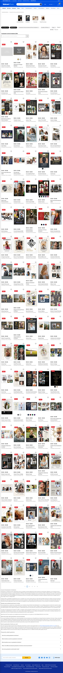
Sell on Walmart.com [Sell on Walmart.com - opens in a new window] (36, 665)
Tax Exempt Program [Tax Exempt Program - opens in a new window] (21, 666)
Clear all (58, 27)
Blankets (47, 8)
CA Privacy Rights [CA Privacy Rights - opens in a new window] (54, 666)
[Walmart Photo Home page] (8, 4)
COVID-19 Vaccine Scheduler (50, 665)
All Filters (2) (5, 27)
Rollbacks (4, 8)
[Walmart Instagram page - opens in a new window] (49, 657)
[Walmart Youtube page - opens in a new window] (47, 657)
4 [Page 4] (34, 586)
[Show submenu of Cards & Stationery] (32, 8)
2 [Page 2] (29, 586)
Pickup (18, 8)
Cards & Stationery (29, 8)
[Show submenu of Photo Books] (55, 8)
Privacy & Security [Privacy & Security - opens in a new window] (45, 666)
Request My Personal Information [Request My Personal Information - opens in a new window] (45, 668)
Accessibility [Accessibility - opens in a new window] (14, 666)
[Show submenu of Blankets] (49, 8)
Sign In (59, 0)
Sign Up (26, 657)
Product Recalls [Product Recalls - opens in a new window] (7, 666)
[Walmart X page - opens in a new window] (42, 657)
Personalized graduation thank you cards (48, 625)
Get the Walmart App (30, 666)
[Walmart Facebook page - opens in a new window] (39, 657)
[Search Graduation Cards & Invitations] (13, 36)
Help (45, 4)
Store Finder (15, 0)
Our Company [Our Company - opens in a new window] (28, 665)
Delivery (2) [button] (13, 27)
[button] (7, 42)
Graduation (14, 8)
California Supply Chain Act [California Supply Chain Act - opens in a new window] (16, 668)
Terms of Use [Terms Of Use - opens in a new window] (38, 666)
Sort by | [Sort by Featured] (52, 29)
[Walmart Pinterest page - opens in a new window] (44, 657)
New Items (9, 8)
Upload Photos (33, 0)
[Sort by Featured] (58, 30)
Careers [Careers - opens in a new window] (22, 665)
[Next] (37, 586)
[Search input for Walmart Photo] (28, 4)
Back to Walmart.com (6, 0)
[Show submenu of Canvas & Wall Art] (44, 8)
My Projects (20, 0)
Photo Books (53, 8)
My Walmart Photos (26, 0)
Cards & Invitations (5, 12)
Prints (23, 8)
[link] (20, 19)
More (58, 8)
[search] (27, 36)
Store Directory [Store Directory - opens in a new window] (16, 665)
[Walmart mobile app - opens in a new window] (56, 657)
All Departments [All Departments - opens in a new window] (9, 665)
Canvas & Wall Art (41, 8)
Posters (35, 8)
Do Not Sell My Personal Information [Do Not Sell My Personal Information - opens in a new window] (30, 668)
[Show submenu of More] (59, 8)
